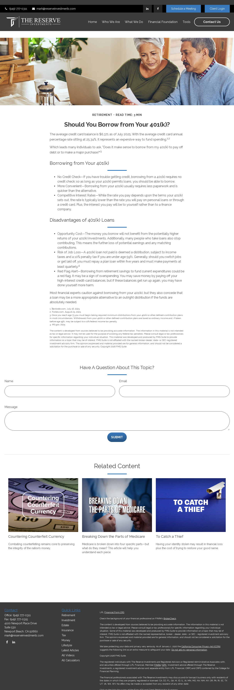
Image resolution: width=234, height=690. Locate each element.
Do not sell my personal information (189, 650)
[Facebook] (158, 4)
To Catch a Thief (169, 525)
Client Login (217, 3)
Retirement (68, 615)
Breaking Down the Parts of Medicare (113, 525)
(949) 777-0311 (15, 3)
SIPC (164, 665)
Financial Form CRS (114, 612)
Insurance (68, 630)
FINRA (157, 665)
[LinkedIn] (147, 4)
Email (123, 369)
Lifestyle (67, 645)
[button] (92, 17)
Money (66, 640)
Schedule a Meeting (183, 3)
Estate (65, 625)
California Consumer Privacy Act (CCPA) (200, 646)
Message (10, 395)
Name (8, 369)
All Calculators (71, 660)
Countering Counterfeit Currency (36, 525)
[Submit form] (117, 425)
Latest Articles (70, 650)
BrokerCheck (170, 618)
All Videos (68, 655)
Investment (68, 620)
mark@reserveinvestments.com (54, 3)
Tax (64, 635)
